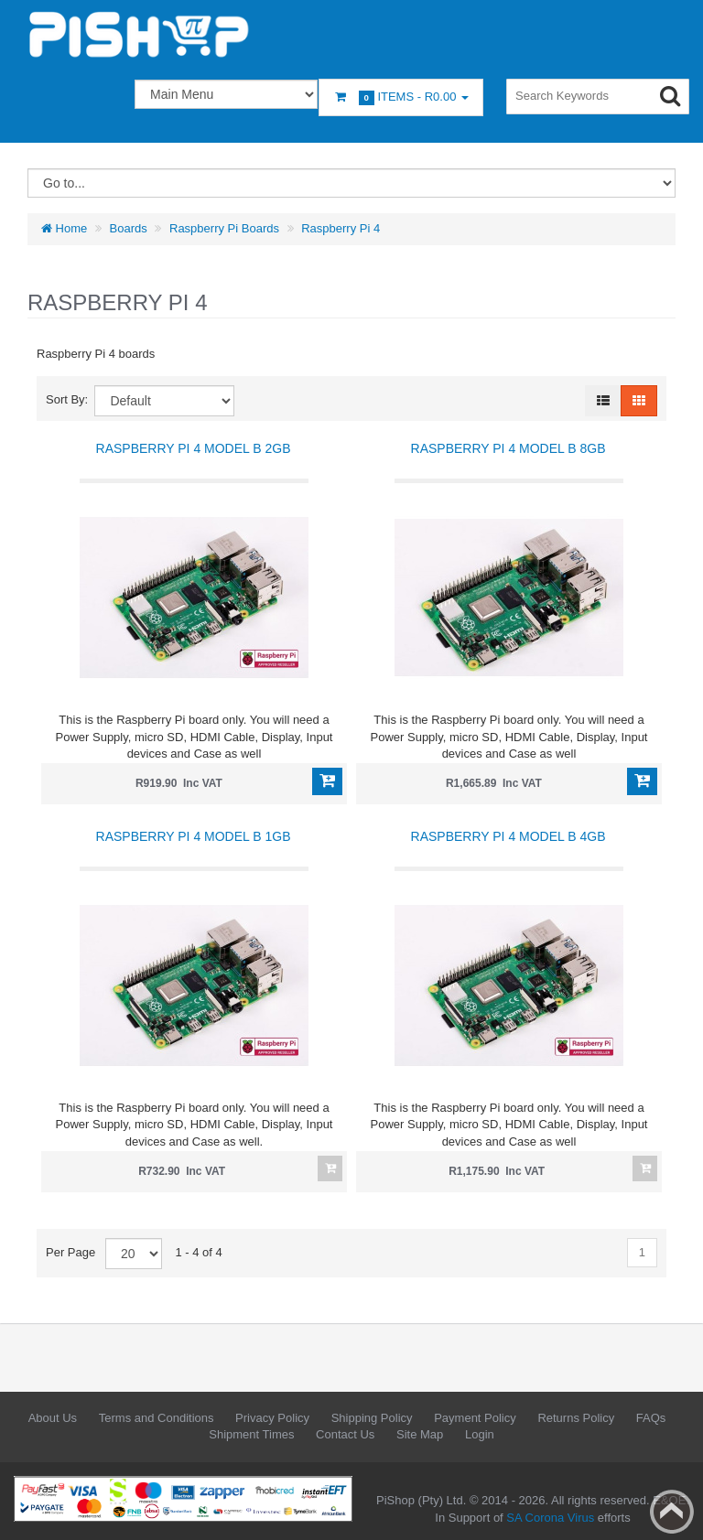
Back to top (671, 1511)
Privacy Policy (272, 1418)
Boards (128, 228)
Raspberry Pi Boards (224, 228)
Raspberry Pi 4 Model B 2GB (193, 448)
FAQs (651, 1418)
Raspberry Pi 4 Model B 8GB (508, 448)
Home (64, 228)
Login (479, 1434)
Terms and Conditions (156, 1418)
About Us (52, 1418)
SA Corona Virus (550, 1517)
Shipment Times (251, 1434)
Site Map (419, 1434)
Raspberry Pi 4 (340, 228)
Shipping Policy (372, 1418)
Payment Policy (475, 1418)
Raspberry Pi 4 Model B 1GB (193, 836)
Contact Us (345, 1434)
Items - (401, 97)
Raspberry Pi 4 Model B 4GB (508, 836)
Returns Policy (575, 1418)
